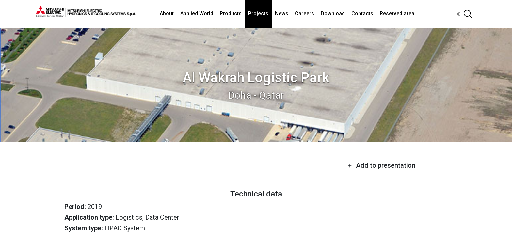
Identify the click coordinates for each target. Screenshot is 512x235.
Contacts (362, 13)
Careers (304, 13)
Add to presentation (381, 165)
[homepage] (86, 15)
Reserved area (397, 13)
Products (231, 13)
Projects (258, 13)
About (167, 13)
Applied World (196, 13)
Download (333, 13)
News (281, 13)
